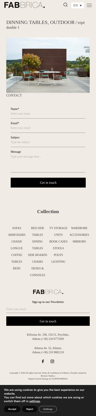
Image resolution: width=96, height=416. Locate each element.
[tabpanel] (48, 65)
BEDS (17, 268)
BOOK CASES (58, 241)
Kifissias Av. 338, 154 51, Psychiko (48, 334)
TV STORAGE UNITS (58, 231)
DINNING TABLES (27, 22)
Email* (15, 123)
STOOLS (58, 248)
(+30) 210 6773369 (52, 338)
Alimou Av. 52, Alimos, (48, 348)
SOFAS (16, 228)
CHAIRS (37, 261)
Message (16, 151)
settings (34, 401)
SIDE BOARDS (37, 255)
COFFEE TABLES (16, 258)
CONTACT (14, 95)
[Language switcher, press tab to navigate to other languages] (77, 5)
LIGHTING (58, 261)
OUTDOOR (62, 22)
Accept (12, 409)
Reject (29, 409)
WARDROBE (79, 228)
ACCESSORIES (79, 234)
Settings (48, 409)
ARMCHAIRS (16, 234)
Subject (15, 137)
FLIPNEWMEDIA (60, 379)
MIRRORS (79, 241)
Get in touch (48, 321)
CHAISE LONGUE (17, 245)
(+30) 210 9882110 (52, 352)
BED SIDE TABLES (37, 231)
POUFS (58, 255)
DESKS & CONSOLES (37, 272)
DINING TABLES (37, 245)
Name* (15, 109)
